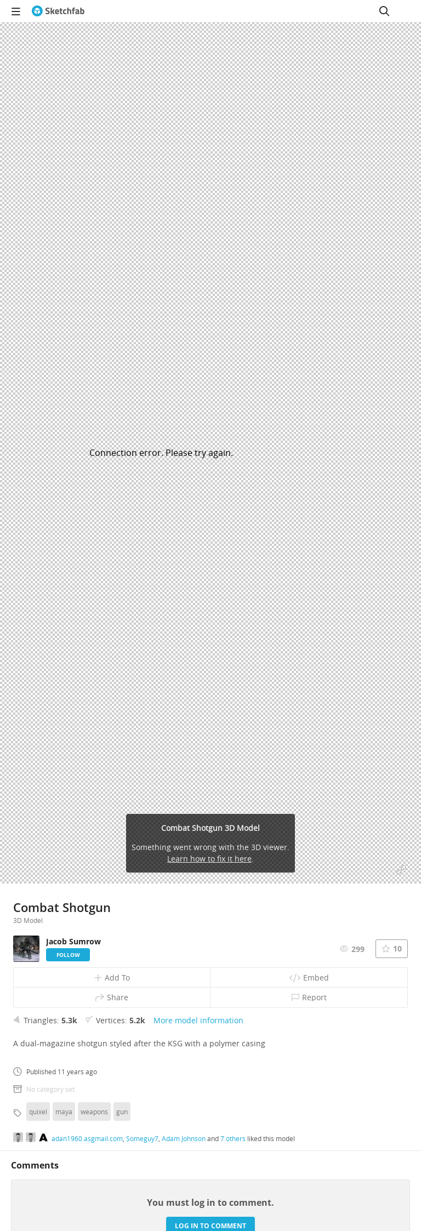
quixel (38, 1111)
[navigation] (16, 11)
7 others (233, 1138)
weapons (94, 1111)
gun (122, 1111)
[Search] (384, 11)
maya (63, 1111)
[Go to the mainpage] (58, 10)
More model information (198, 1020)
